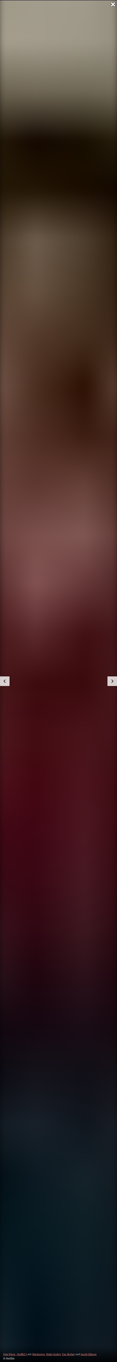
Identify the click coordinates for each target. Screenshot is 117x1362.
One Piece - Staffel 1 (15, 1354)
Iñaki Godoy (53, 1354)
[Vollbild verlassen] (113, 4)
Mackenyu (38, 1354)
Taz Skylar (68, 1354)
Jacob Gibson (89, 1354)
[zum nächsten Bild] (112, 681)
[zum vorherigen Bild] (5, 681)
